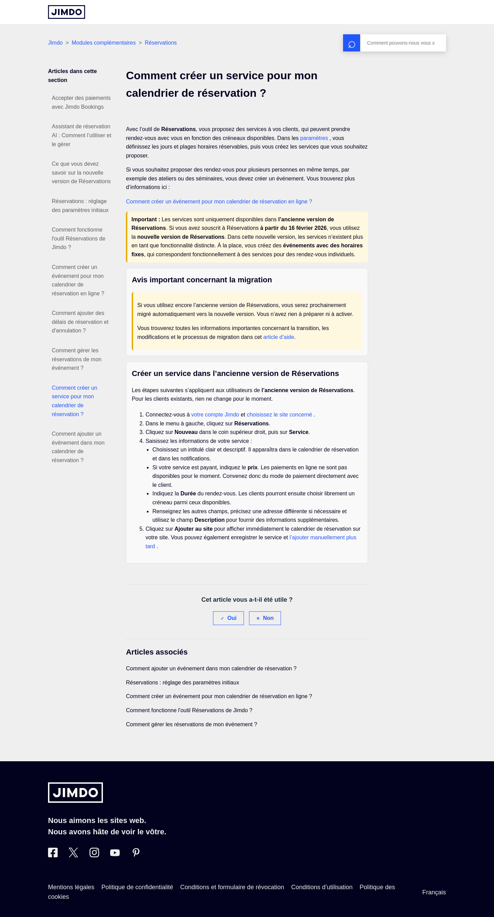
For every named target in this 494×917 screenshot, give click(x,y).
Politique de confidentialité (137, 887)
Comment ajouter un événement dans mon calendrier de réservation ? (78, 447)
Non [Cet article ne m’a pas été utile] (268, 618)
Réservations (161, 43)
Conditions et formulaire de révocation (232, 887)
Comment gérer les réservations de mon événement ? (77, 359)
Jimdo (55, 43)
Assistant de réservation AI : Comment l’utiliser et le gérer (81, 135)
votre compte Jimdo (216, 415)
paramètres (314, 138)
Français (434, 892)
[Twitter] (73, 855)
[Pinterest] (136, 855)
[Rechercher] (394, 42)
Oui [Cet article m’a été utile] (232, 618)
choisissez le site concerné (280, 415)
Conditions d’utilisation (322, 887)
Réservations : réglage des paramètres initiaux (80, 205)
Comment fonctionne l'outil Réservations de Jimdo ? (78, 238)
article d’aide (278, 337)
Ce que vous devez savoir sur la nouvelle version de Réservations (81, 172)
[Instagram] (94, 855)
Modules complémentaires (104, 43)
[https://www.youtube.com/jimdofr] (115, 855)
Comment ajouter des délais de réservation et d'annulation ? (80, 321)
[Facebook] (53, 855)
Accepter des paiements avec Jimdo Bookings (81, 102)
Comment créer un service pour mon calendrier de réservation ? (74, 401)
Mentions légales (71, 887)
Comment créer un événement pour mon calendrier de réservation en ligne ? (78, 280)
